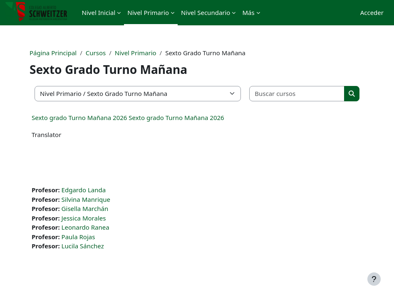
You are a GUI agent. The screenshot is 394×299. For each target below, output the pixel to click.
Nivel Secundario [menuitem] (205, 12)
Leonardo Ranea (85, 227)
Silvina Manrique (86, 199)
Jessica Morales (84, 218)
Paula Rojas (78, 237)
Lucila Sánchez (83, 246)
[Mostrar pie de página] (374, 279)
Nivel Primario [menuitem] (148, 12)
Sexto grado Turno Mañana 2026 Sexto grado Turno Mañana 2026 (128, 117)
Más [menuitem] (248, 12)
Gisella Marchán (85, 208)
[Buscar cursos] (297, 93)
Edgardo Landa (84, 190)
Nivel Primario (135, 53)
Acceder (372, 12)
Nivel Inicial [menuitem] (99, 12)
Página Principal (53, 53)
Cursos (96, 53)
